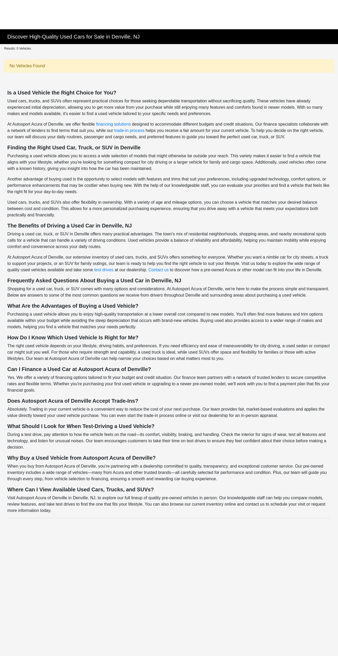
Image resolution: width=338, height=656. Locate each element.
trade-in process (129, 130)
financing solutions (113, 124)
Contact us (158, 270)
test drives (104, 270)
